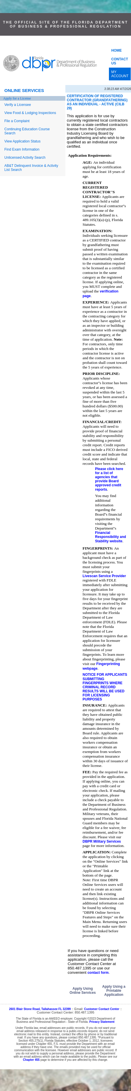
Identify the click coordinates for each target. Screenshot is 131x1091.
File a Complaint (17, 121)
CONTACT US (119, 61)
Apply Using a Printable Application (113, 991)
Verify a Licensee (17, 105)
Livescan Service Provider (104, 576)
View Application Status (22, 141)
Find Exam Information (22, 149)
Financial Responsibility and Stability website (110, 537)
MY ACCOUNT (119, 74)
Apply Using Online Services (83, 991)
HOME (116, 50)
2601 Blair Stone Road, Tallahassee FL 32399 (40, 1009)
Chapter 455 (31, 1059)
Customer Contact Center (101, 1009)
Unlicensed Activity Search (24, 158)
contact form (98, 973)
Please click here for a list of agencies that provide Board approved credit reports (109, 479)
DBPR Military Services (101, 841)
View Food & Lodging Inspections (30, 113)
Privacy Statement (101, 1021)
